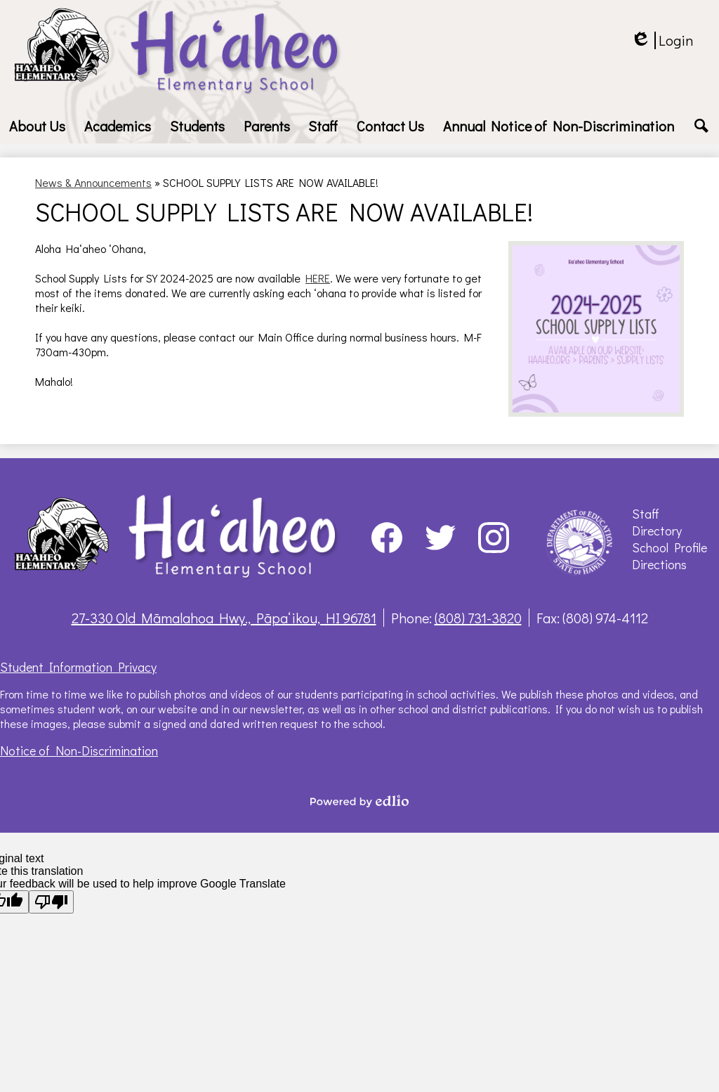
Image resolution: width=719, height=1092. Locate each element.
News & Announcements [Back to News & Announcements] (93, 182)
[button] (37, 125)
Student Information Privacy (78, 666)
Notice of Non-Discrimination (79, 750)
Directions (659, 564)
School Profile (669, 547)
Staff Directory (657, 522)
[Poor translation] (51, 902)
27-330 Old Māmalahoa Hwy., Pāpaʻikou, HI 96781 (224, 618)
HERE (317, 278)
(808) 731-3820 (478, 618)
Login (662, 40)
